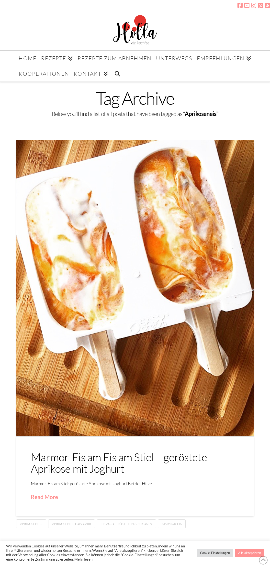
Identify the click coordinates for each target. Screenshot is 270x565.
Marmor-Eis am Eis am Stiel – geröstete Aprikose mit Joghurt (119, 462)
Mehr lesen (83, 559)
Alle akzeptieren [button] (249, 553)
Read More (44, 496)
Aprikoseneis (31, 524)
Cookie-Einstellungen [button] (215, 553)
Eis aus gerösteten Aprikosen (126, 524)
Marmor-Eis (172, 524)
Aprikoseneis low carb (71, 524)
